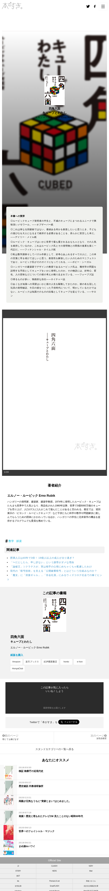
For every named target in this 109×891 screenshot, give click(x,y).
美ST (18, 876)
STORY (18, 871)
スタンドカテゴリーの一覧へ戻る (54, 749)
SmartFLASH (54, 886)
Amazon (16, 661)
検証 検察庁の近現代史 (31, 771)
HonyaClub (17, 668)
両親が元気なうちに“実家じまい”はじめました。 (45, 801)
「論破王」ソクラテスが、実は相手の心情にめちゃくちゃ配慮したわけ (51, 566)
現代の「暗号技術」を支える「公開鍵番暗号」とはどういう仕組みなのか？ (53, 570)
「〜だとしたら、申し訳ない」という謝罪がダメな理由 (42, 562)
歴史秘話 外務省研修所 (31, 786)
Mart (90, 871)
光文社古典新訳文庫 (91, 886)
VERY (91, 866)
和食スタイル (91, 881)
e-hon (80, 661)
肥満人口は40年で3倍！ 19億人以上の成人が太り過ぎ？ (42, 557)
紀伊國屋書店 (50, 661)
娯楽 (19, 541)
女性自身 (18, 886)
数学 (11, 541)
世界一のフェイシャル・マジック (36, 831)
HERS (54, 871)
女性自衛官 (101, 738)
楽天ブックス (32, 661)
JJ (18, 866)
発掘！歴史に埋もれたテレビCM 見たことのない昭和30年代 (51, 816)
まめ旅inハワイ (27, 846)
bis (18, 881)
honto (66, 661)
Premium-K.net (54, 881)
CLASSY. (54, 866)
